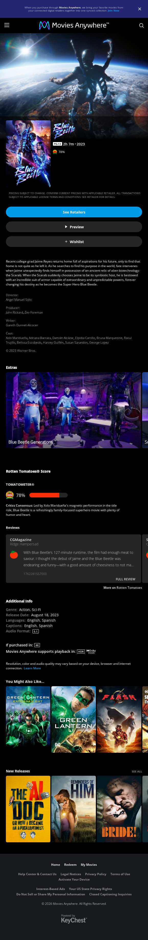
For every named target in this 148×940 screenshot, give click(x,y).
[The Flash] (119, 719)
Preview (74, 226)
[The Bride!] (119, 809)
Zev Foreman (34, 312)
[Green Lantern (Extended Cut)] (28, 719)
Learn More (32, 668)
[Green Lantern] (73, 719)
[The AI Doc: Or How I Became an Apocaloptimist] (28, 809)
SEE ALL (137, 771)
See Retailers (74, 212)
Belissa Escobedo (29, 342)
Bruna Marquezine (109, 338)
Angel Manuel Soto (19, 299)
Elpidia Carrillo (85, 338)
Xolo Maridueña (16, 338)
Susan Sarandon (76, 342)
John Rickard (14, 312)
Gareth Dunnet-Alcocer (22, 325)
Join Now (113, 10)
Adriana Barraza (40, 338)
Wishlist (74, 241)
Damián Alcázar (63, 338)
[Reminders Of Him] (73, 809)
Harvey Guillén (53, 342)
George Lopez (99, 342)
